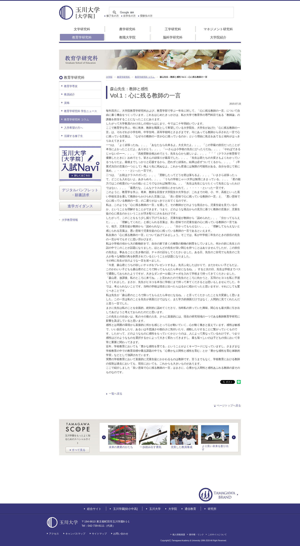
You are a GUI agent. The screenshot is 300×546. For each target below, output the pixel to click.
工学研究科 (173, 29)
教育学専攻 (70, 86)
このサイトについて (217, 534)
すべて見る (78, 449)
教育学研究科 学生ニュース (80, 111)
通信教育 (190, 508)
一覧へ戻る (115, 393)
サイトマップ (99, 533)
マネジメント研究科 (218, 29)
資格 (66, 102)
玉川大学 (155, 508)
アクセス (54, 533)
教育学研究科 (82, 37)
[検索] (171, 12)
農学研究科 (127, 29)
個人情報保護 (178, 534)
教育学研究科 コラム (76, 119)
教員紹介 (69, 94)
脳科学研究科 (173, 37)
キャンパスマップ (75, 533)
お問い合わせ (120, 533)
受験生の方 (146, 15)
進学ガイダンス (80, 206)
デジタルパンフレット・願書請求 (80, 192)
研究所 (212, 508)
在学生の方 (129, 15)
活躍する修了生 (73, 135)
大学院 (172, 508)
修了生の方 (112, 15)
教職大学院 (127, 37)
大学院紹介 (218, 37)
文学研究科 (82, 29)
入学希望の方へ (73, 127)
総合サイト (94, 508)
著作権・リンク (196, 534)
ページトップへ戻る (229, 405)
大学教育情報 (70, 219)
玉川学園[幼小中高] (125, 508)
